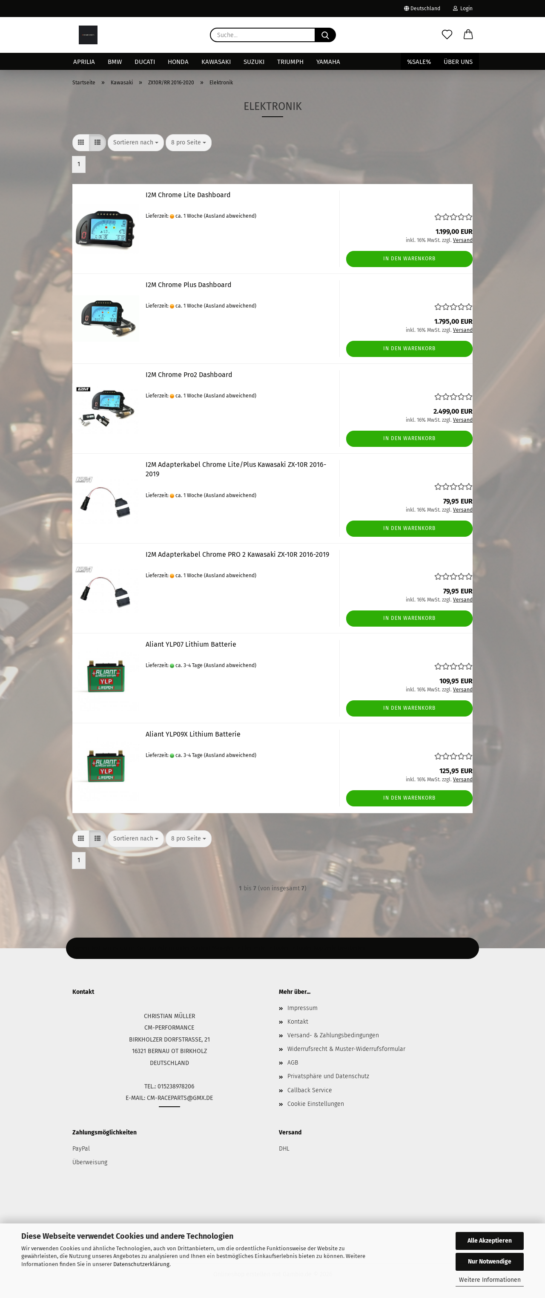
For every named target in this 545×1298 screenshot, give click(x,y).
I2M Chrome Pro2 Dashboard (189, 375)
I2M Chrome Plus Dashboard (189, 285)
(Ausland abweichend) (230, 216)
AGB (292, 1062)
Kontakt (297, 1021)
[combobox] (136, 142)
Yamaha (328, 62)
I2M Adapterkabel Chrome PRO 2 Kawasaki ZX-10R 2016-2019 (237, 554)
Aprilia (84, 62)
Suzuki (254, 62)
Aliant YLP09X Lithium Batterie (193, 734)
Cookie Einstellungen (315, 1104)
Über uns (458, 62)
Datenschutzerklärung (141, 1264)
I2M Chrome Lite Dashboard (188, 195)
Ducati (145, 62)
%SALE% (419, 62)
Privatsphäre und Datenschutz (328, 1076)
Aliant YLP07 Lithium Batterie (191, 644)
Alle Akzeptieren (490, 1240)
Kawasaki (216, 62)
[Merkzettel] (447, 35)
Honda (178, 62)
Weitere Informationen (490, 1280)
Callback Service (309, 1090)
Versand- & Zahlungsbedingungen (333, 1035)
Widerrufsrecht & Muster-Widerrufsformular (346, 1049)
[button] (468, 35)
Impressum (302, 1008)
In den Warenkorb (409, 259)
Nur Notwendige (489, 1261)
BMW (115, 62)
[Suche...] (325, 35)
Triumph (290, 62)
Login (463, 9)
